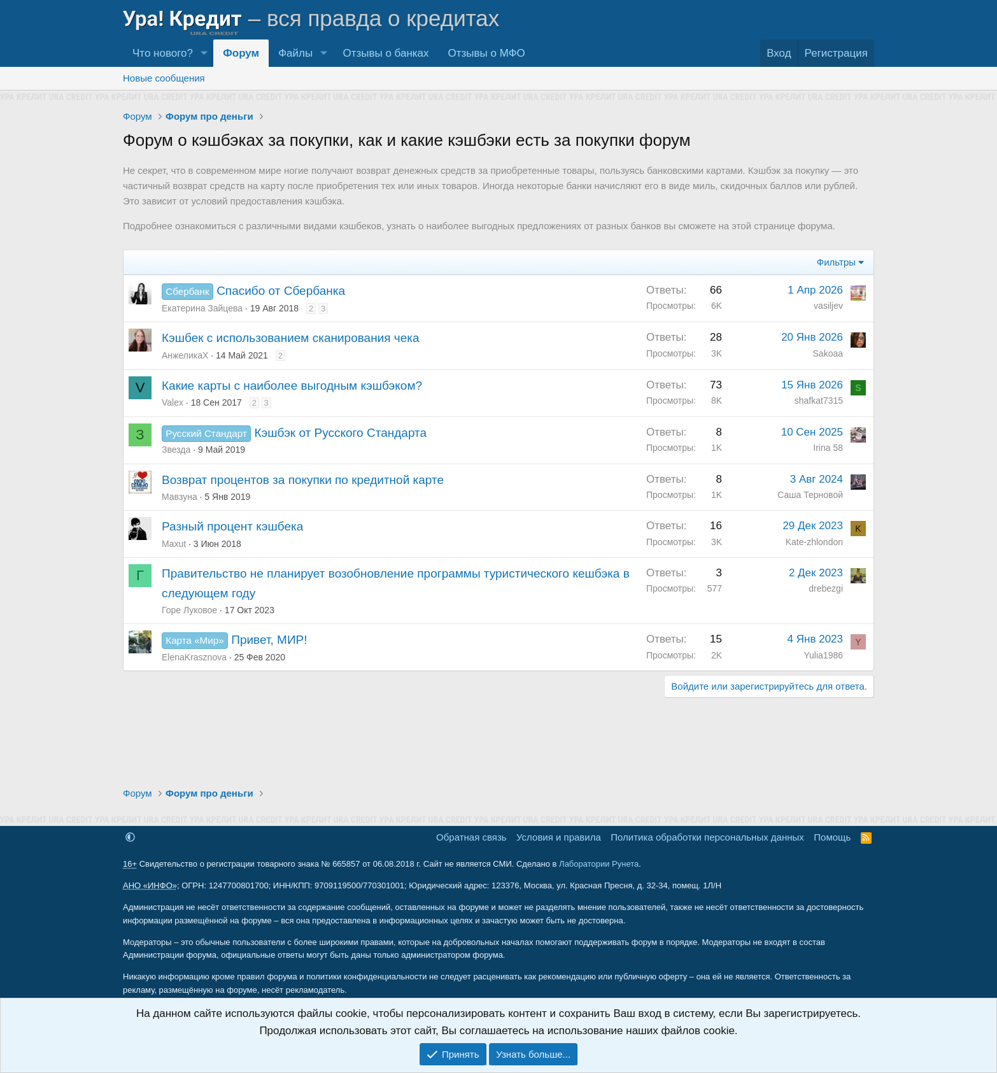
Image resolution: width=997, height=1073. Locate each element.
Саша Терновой (810, 495)
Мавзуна (179, 497)
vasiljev (828, 306)
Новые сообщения (164, 78)
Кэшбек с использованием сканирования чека (291, 338)
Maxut (174, 544)
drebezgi (826, 588)
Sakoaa (828, 353)
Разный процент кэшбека (232, 526)
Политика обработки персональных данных (707, 837)
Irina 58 (828, 448)
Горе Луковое (189, 610)
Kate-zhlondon (814, 542)
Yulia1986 (823, 655)
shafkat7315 (819, 400)
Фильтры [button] (836, 262)
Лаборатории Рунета (599, 864)
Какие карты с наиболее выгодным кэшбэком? (292, 385)
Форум (241, 53)
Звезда (176, 449)
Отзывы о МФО (486, 53)
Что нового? (162, 53)
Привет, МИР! (269, 639)
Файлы (295, 53)
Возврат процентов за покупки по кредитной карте (303, 480)
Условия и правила (558, 837)
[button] (203, 53)
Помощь (832, 837)
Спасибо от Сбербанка (280, 290)
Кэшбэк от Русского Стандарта (340, 432)
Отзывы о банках (385, 53)
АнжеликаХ (185, 355)
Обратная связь (471, 837)
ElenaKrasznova (194, 657)
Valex (172, 402)
